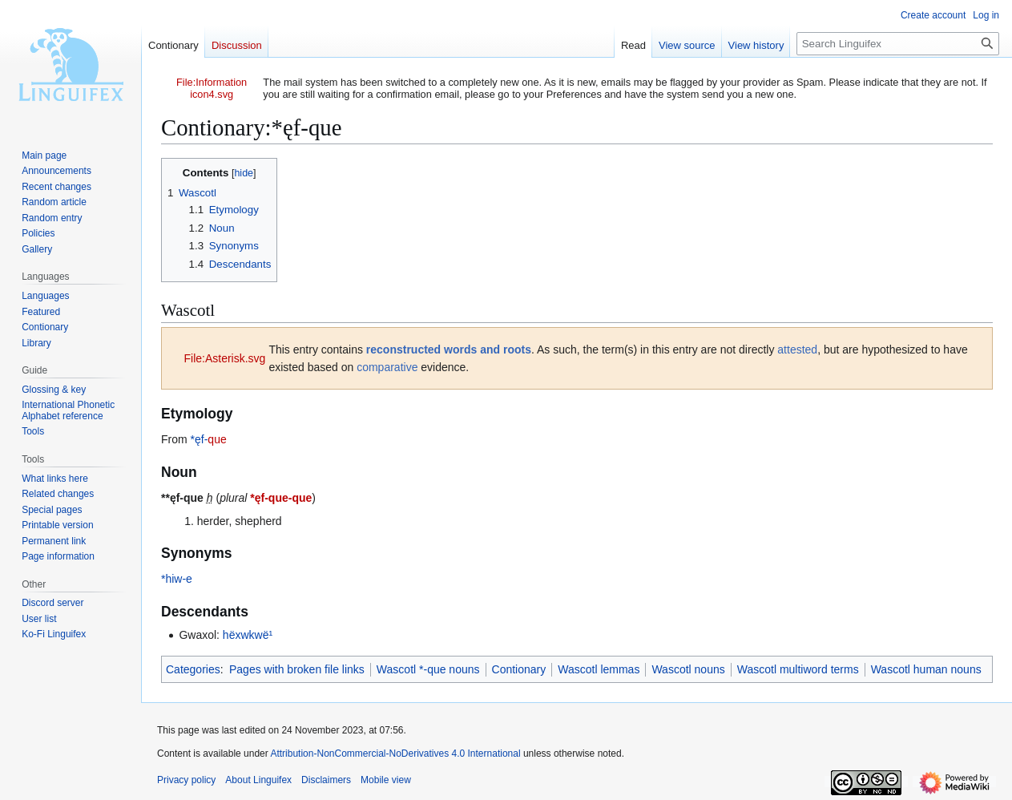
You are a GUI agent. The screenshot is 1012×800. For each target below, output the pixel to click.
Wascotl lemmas (598, 669)
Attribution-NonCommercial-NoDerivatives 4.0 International (395, 753)
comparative (387, 367)
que (217, 439)
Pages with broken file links (297, 669)
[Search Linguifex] (897, 43)
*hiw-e (176, 578)
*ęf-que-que (281, 497)
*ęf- (199, 439)
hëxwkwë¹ (247, 634)
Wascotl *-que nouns (428, 669)
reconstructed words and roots (448, 349)
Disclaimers (326, 780)
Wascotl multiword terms (798, 669)
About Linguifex (258, 780)
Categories (193, 669)
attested (797, 349)
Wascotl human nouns (926, 669)
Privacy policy (186, 780)
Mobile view (386, 780)
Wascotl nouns (687, 669)
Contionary (519, 669)
